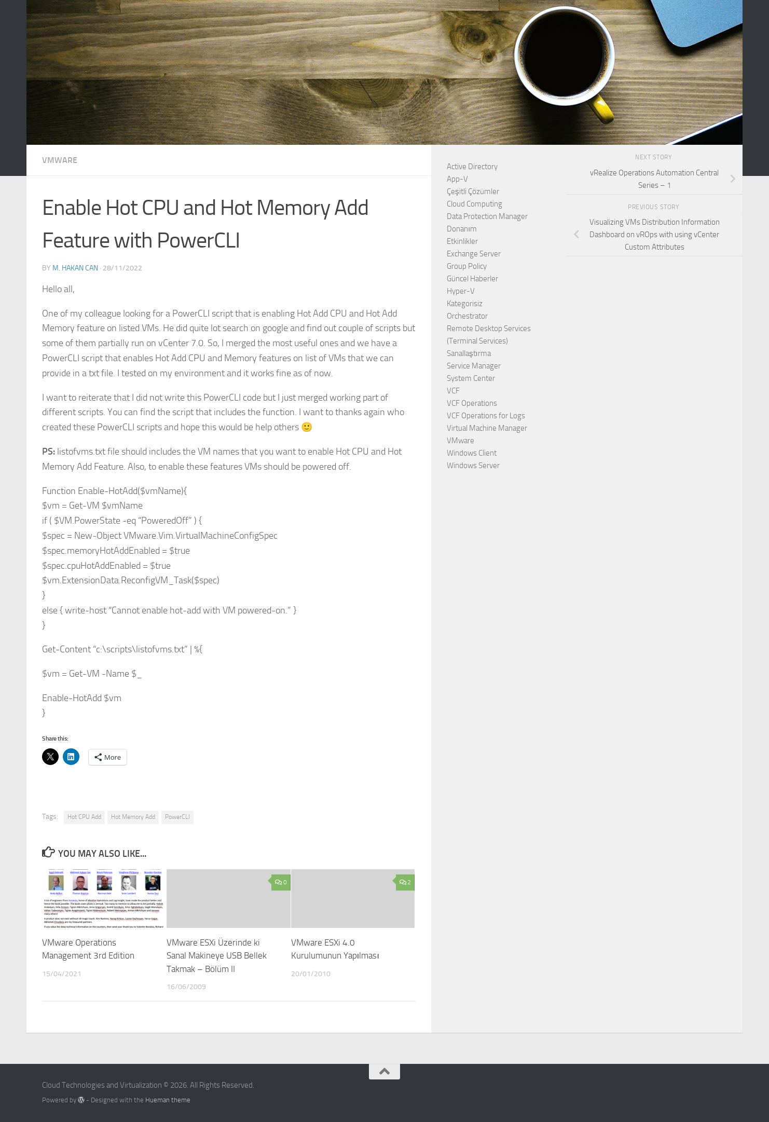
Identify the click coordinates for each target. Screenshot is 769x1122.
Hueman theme (167, 1100)
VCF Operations (472, 403)
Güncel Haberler (472, 278)
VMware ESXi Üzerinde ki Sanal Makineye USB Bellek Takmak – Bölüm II (217, 955)
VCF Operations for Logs (486, 415)
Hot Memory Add (133, 816)
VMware (59, 160)
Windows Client (472, 453)
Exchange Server (474, 253)
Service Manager (474, 366)
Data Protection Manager (487, 216)
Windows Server (473, 465)
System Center (471, 378)
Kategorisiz (465, 303)
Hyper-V (461, 291)
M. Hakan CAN (75, 268)
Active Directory (472, 166)
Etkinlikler (462, 241)
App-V (457, 179)
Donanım (462, 229)
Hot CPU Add (84, 816)
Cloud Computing (474, 204)
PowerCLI (177, 816)
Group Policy (467, 266)
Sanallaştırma (469, 353)
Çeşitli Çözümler (473, 191)
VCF (453, 390)
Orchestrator (467, 316)
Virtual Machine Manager (487, 428)
